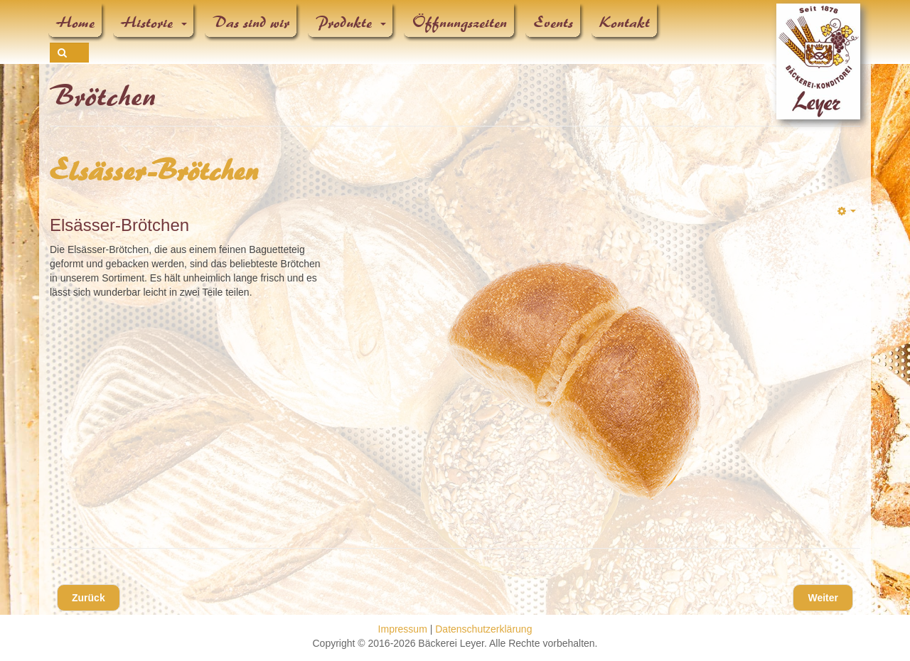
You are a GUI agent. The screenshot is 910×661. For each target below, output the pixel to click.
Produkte (351, 23)
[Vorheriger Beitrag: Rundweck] (88, 597)
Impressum (402, 629)
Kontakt (625, 23)
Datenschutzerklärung (483, 629)
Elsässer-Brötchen (154, 171)
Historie (154, 23)
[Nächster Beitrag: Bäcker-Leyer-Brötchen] (823, 597)
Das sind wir (251, 23)
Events (554, 23)
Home (76, 23)
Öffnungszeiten (460, 23)
